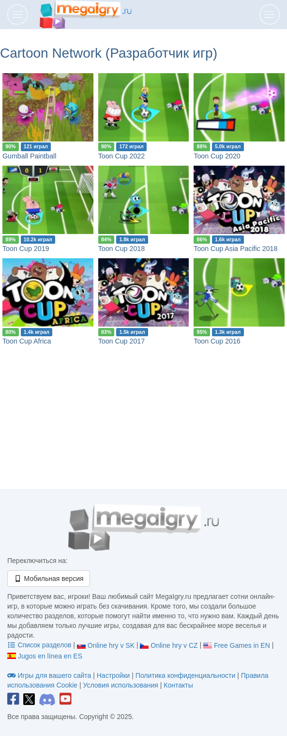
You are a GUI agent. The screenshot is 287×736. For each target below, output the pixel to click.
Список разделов (40, 645)
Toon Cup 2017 (121, 341)
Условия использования (120, 685)
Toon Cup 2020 (217, 156)
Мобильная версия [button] (49, 578)
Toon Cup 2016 (217, 341)
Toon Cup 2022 (121, 156)
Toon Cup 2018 (121, 248)
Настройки (114, 675)
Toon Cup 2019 (25, 248)
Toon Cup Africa (26, 341)
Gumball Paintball (29, 156)
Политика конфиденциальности (186, 675)
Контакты (178, 685)
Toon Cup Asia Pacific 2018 (235, 248)
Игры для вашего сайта (50, 675)
